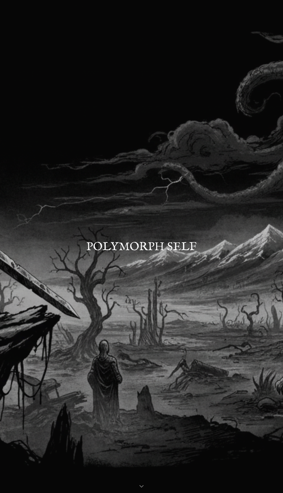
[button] (141, 486)
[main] (141, 246)
